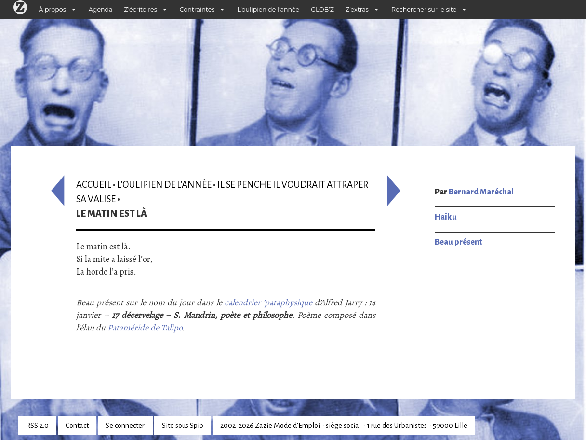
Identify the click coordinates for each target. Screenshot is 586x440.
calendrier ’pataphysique (268, 302)
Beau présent (458, 242)
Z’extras (357, 9)
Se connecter (125, 425)
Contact (77, 425)
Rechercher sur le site (423, 9)
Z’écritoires (140, 9)
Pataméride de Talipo (144, 327)
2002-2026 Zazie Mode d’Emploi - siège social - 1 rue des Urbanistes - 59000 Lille (343, 425)
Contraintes (197, 9)
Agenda (101, 9)
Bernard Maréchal (481, 192)
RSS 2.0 (37, 425)
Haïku (446, 217)
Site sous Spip (182, 425)
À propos (52, 9)
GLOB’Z (322, 9)
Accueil (93, 184)
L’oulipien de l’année (268, 9)
